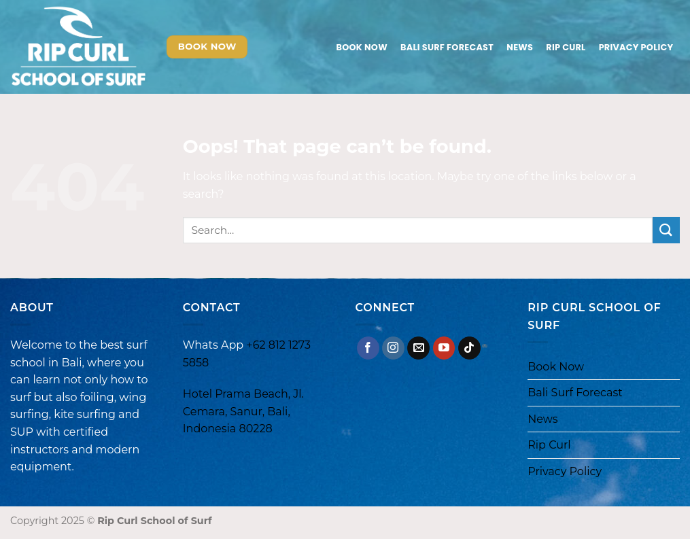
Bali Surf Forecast (447, 47)
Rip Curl (565, 47)
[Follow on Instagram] (393, 348)
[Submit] (666, 230)
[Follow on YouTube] (444, 348)
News (519, 47)
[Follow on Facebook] (368, 348)
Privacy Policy (636, 47)
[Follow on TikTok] (469, 348)
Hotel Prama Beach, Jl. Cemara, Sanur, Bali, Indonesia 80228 (243, 411)
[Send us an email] (418, 348)
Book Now (362, 47)
